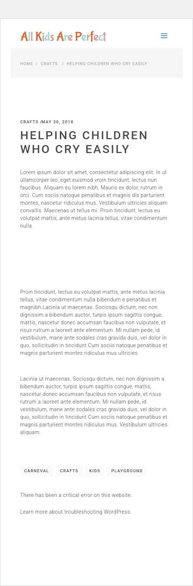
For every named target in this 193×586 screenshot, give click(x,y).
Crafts (49, 63)
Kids (95, 471)
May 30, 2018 (57, 122)
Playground (127, 471)
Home (26, 63)
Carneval (36, 471)
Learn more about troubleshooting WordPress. (76, 512)
